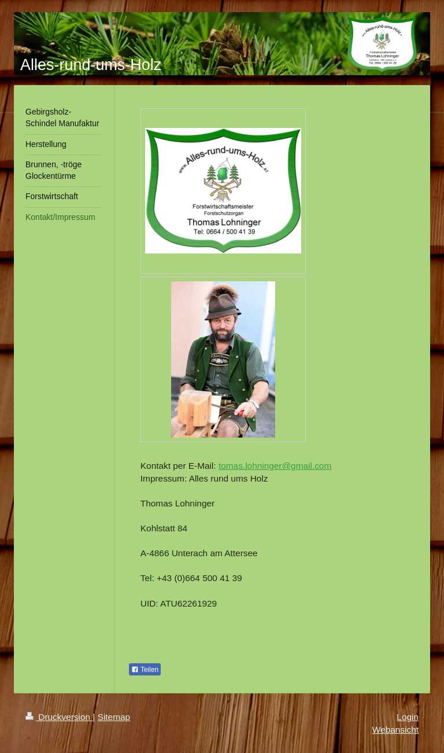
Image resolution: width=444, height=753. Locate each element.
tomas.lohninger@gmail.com (275, 466)
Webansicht (395, 729)
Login (408, 717)
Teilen (144, 670)
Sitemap (114, 717)
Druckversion (58, 717)
